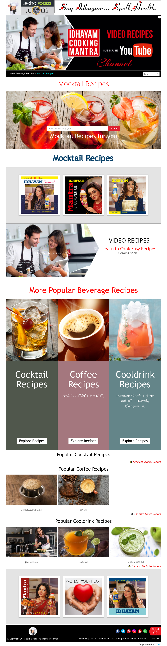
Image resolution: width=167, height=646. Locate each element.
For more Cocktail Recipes (145, 461)
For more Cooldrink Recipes (144, 566)
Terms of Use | (145, 638)
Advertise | (116, 638)
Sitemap (156, 638)
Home (11, 73)
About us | (84, 638)
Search (113, 128)
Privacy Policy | (130, 638)
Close (159, 17)
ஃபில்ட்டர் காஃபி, (90, 396)
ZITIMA (157, 644)
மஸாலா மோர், (129, 396)
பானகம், (142, 401)
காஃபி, (68, 396)
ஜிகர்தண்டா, (135, 406)
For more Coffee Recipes (146, 513)
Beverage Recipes (26, 73)
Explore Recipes (31, 441)
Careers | (94, 638)
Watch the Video (49, 253)
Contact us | (105, 638)
